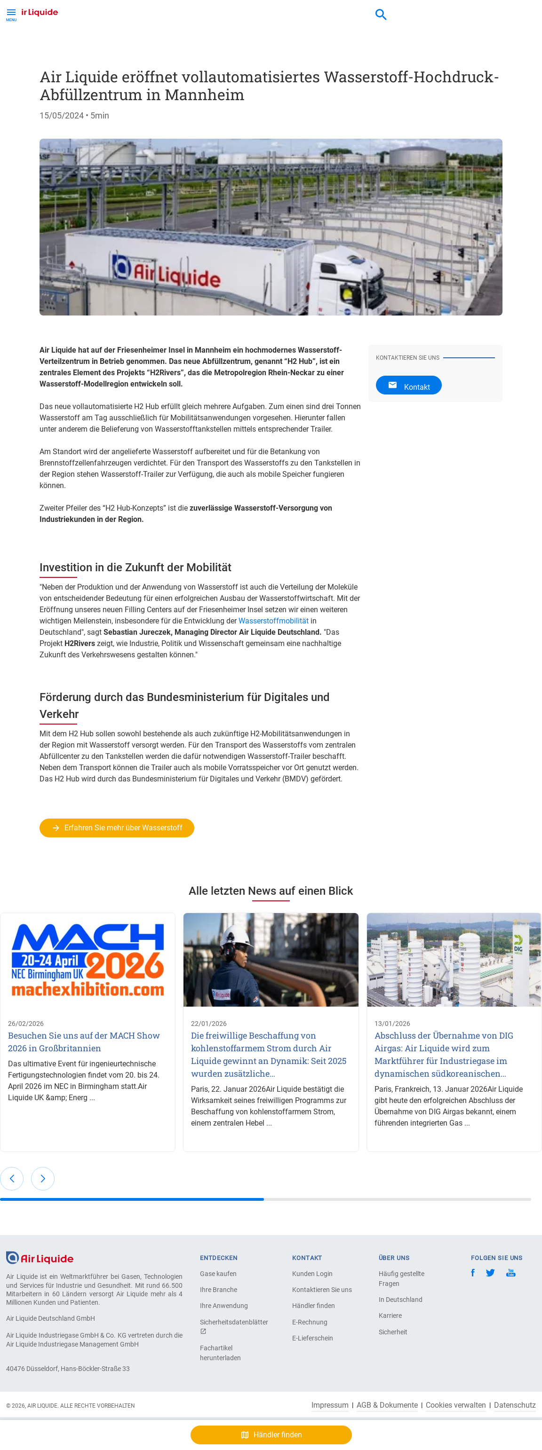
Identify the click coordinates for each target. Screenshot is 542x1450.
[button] (12, 1178)
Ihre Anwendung (224, 1305)
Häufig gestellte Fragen (401, 1278)
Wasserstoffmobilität (274, 620)
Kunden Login (312, 1273)
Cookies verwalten (456, 1405)
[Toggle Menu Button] (11, 14)
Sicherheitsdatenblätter (233, 1326)
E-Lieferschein (312, 1338)
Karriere (390, 1315)
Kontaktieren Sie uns (322, 1289)
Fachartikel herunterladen (220, 1353)
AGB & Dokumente (387, 1405)
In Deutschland (400, 1299)
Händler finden (313, 1305)
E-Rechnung (309, 1322)
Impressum (330, 1405)
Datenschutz (515, 1405)
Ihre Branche (218, 1289)
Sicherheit (393, 1332)
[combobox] (381, 15)
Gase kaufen (218, 1273)
